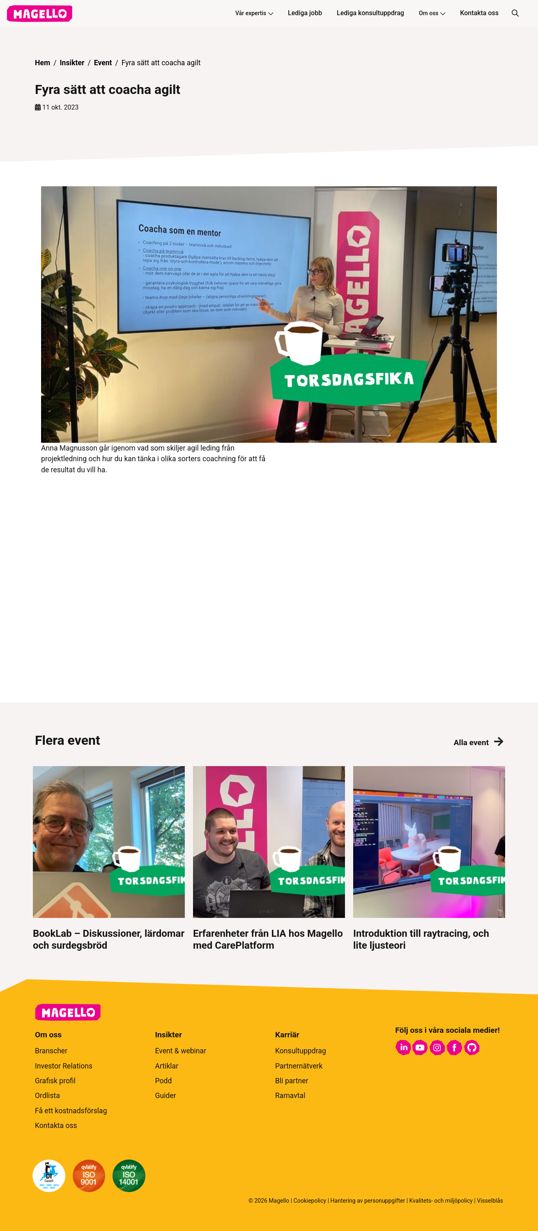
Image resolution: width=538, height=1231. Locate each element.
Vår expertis (254, 13)
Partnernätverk (298, 1066)
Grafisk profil (55, 1081)
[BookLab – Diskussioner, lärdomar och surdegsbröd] (109, 859)
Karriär (287, 1034)
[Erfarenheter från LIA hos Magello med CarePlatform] (269, 859)
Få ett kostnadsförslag (71, 1111)
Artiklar (167, 1066)
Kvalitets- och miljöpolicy (441, 1200)
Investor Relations (63, 1066)
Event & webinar (181, 1051)
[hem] (39, 13)
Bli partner (291, 1081)
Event (103, 63)
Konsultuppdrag (300, 1051)
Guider (165, 1095)
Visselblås (490, 1200)
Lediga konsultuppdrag (370, 13)
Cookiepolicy (310, 1200)
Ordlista (47, 1095)
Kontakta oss (479, 13)
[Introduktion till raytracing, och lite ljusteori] (429, 859)
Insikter (72, 63)
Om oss (432, 13)
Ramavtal (290, 1095)
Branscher (51, 1051)
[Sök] (515, 14)
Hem (42, 63)
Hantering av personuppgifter (368, 1200)
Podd (163, 1081)
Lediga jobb (305, 13)
